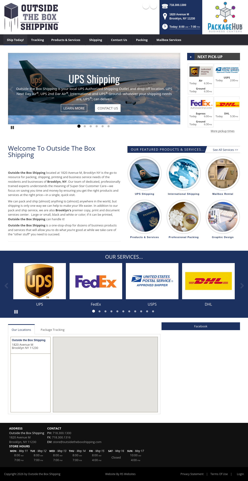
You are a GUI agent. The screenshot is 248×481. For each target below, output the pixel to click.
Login (240, 474)
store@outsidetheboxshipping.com (77, 442)
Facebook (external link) (146, 5)
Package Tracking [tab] (53, 330)
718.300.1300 (178, 5)
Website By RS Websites (120, 474)
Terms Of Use (219, 474)
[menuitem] (15, 39)
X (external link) (153, 5)
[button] (180, 28)
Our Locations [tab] (21, 330)
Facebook (201, 326)
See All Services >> (225, 150)
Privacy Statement (192, 474)
